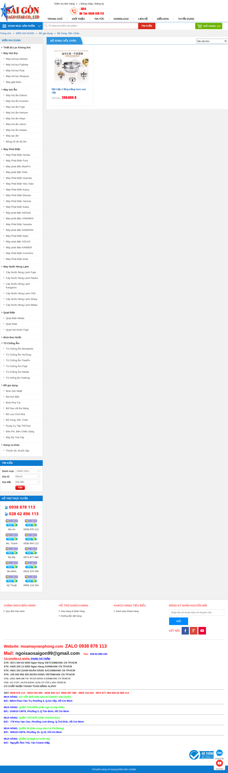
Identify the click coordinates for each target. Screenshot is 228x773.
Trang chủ (55, 18)
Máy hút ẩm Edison (16, 95)
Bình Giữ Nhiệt (14, 391)
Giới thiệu (78, 18)
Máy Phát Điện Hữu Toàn (20, 183)
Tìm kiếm (146, 25)
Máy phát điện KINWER (19, 247)
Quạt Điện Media (15, 318)
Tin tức (99, 18)
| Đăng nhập (86, 3)
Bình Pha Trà (13, 402)
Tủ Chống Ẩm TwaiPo (18, 360)
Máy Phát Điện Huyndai (19, 178)
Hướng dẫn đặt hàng (71, 616)
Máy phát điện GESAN (18, 212)
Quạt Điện (9, 312)
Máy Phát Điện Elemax (18, 195)
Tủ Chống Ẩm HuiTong (18, 354)
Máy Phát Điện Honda (18, 154)
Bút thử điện (12, 396)
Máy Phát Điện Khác (17, 259)
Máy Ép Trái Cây (15, 437)
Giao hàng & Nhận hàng (73, 611)
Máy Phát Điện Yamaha (19, 224)
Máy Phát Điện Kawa (17, 206)
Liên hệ (143, 18)
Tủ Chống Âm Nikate (17, 371)
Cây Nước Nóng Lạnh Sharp (21, 299)
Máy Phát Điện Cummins (19, 253)
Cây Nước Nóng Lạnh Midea (21, 305)
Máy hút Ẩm (10, 89)
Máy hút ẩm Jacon (16, 124)
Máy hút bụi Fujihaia (17, 64)
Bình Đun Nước (12, 337)
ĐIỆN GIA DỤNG (25, 33)
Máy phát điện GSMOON (19, 230)
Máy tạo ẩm (12, 135)
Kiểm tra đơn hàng (64, 3)
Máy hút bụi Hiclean (17, 58)
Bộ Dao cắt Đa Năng (17, 408)
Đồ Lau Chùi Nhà (15, 414)
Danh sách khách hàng (127, 611)
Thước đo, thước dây (17, 450)
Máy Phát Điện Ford (17, 160)
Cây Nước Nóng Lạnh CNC (21, 293)
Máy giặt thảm (13, 82)
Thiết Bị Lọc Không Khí (17, 47)
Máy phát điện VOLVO (18, 241)
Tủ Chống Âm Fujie (17, 366)
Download (121, 18)
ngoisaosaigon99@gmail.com (47, 653)
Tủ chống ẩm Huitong (18, 377)
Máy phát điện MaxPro (18, 166)
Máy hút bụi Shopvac (17, 76)
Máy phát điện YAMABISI (19, 218)
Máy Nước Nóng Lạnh (16, 266)
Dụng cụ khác (11, 445)
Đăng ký (99, 3)
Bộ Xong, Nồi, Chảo (68, 33)
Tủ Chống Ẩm (11, 343)
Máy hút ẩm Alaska (16, 130)
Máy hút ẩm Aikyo (15, 118)
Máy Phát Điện (11, 149)
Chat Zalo (219, 754)
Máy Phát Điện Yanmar (18, 201)
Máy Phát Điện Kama (17, 189)
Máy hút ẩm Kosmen (17, 101)
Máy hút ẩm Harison (17, 112)
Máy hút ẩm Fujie (15, 106)
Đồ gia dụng (46, 33)
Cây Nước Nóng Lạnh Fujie (21, 272)
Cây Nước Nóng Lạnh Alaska (22, 278)
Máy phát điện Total (16, 172)
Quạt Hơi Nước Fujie (17, 329)
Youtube (219, 764)
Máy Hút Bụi (10, 53)
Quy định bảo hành (15, 611)
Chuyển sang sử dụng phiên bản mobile (114, 769)
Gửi (178, 621)
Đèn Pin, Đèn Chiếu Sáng (20, 431)
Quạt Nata (11, 323)
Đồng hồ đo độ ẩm (16, 141)
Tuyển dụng (186, 18)
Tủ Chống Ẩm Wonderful (19, 348)
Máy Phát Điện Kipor (17, 235)
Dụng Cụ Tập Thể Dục (18, 425)
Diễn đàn (163, 18)
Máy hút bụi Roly (15, 70)
